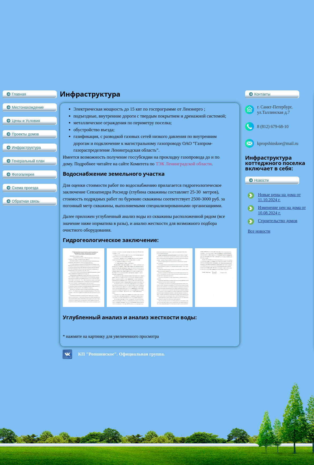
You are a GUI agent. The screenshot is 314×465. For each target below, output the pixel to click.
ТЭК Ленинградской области (184, 163)
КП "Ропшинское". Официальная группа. (121, 354)
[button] (29, 94)
